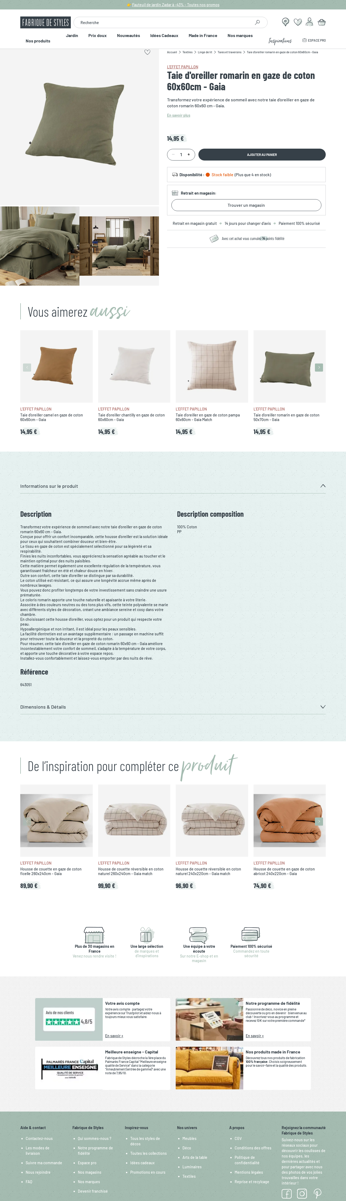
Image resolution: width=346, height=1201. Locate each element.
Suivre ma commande (44, 1162)
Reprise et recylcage (252, 1181)
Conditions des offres (253, 1148)
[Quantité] (181, 154)
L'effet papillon (182, 67)
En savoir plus (178, 115)
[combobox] (162, 22)
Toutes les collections (148, 1153)
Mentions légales (249, 1172)
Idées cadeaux (142, 1162)
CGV (238, 1138)
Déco (186, 1148)
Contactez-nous (39, 1138)
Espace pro (87, 1162)
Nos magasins (89, 1172)
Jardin (64, 37)
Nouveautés (127, 37)
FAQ (29, 1181)
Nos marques (248, 37)
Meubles (189, 1138)
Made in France (208, 37)
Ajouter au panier (262, 154)
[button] (173, 486)
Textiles (189, 1176)
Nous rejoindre (38, 1172)
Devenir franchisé (93, 1191)
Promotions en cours (147, 1172)
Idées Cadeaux (166, 37)
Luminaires (192, 1167)
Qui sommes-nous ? (94, 1138)
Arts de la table (194, 1157)
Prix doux (93, 37)
